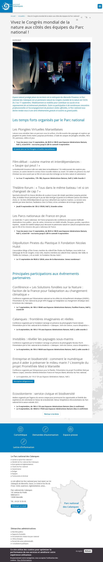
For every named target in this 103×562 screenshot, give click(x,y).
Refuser (88, 552)
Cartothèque (20, 434)
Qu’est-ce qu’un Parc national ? (22, 460)
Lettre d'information (23, 447)
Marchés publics (17, 532)
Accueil (13, 16)
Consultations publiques (20, 544)
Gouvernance (16, 469)
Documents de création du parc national (25, 537)
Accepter (79, 552)
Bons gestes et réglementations (22, 464)
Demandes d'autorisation (45, 434)
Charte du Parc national (20, 467)
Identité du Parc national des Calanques (25, 462)
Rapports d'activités (18, 534)
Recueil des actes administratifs (22, 541)
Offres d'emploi (17, 539)
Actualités (21, 16)
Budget (14, 471)
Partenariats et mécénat (20, 476)
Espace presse (70, 434)
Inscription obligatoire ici (23, 381)
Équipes (14, 474)
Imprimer (77, 19)
